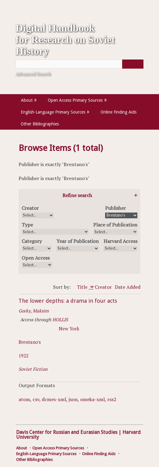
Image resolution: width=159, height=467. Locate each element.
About (27, 100)
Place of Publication (115, 224)
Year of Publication (77, 241)
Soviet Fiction (33, 369)
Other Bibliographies (40, 123)
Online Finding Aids (118, 112)
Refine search (77, 195)
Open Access (36, 257)
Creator (30, 208)
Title (83, 287)
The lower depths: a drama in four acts (68, 301)
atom (24, 399)
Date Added (127, 287)
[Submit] (132, 64)
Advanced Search (33, 74)
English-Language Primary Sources (53, 112)
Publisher (115, 208)
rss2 (111, 399)
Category (32, 241)
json (73, 399)
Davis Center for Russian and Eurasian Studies (66, 432)
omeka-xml (92, 399)
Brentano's (30, 342)
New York (69, 329)
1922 (23, 356)
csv (36, 399)
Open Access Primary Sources (75, 100)
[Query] (79, 64)
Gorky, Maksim (34, 311)
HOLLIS (60, 319)
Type (27, 224)
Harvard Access (120, 241)
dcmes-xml (54, 399)
